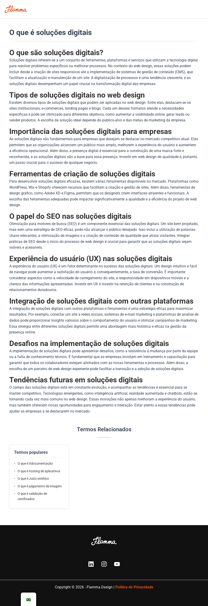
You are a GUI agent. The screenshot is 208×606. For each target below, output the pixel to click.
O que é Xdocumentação (35, 463)
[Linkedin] (91, 564)
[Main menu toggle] (199, 9)
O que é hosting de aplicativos (39, 471)
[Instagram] (104, 564)
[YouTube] (117, 564)
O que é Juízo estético (33, 478)
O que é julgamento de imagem (40, 486)
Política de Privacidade (134, 587)
